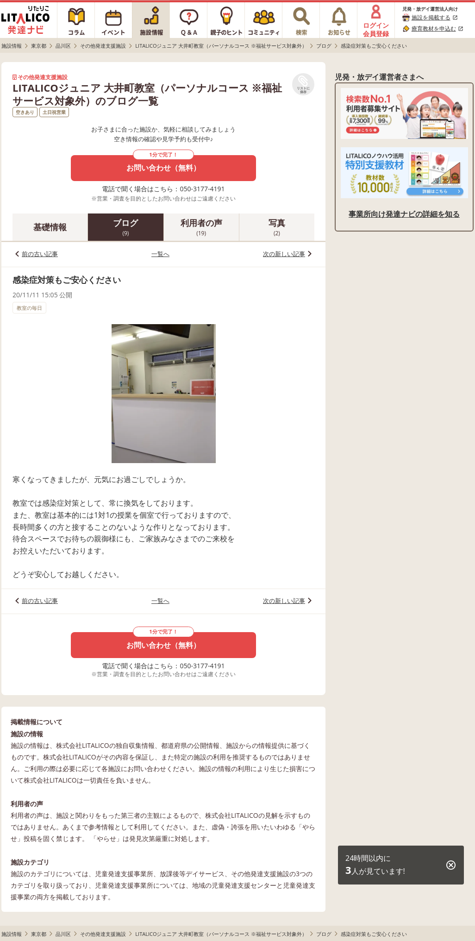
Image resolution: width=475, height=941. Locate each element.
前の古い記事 (40, 254)
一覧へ (160, 254)
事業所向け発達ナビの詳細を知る (404, 214)
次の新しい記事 (284, 254)
